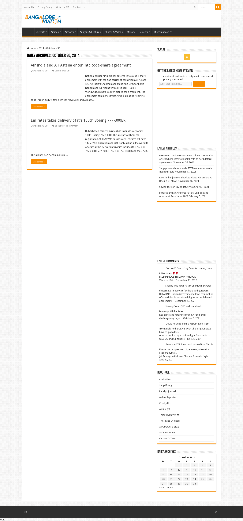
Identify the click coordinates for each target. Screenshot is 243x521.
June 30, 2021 (194, 338)
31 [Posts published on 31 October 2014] (194, 483)
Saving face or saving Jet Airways (177, 186)
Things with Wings (169, 414)
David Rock (172, 323)
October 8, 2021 (192, 318)
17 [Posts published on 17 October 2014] (194, 474)
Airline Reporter (167, 397)
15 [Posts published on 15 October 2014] (179, 474)
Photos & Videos (114, 32)
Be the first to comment (66, 126)
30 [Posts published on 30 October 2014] (186, 483)
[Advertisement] (185, 117)
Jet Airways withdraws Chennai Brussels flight (183, 356)
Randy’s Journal (167, 391)
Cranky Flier (165, 403)
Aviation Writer (167, 432)
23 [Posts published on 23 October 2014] (186, 479)
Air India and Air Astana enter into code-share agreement (81, 65)
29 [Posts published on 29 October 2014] (179, 483)
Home (29, 32)
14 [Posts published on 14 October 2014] (171, 474)
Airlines (55, 32)
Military (131, 32)
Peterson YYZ (173, 344)
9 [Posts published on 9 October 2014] (186, 470)
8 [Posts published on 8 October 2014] (179, 470)
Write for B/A (62, 7)
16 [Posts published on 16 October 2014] (186, 474)
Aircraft (40, 32)
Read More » (39, 106)
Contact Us (78, 7)
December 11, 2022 (186, 280)
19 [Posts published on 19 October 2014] (210, 474)
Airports (69, 32)
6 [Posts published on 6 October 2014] (163, 470)
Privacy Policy (45, 7)
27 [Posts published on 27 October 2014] (163, 483)
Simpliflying (165, 385)
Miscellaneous (161, 32)
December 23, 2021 (185, 300)
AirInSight (164, 409)
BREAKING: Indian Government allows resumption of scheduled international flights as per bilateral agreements (186, 159)
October (50, 48)
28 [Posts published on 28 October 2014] (171, 483)
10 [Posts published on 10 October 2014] (194, 470)
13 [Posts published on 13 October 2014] (163, 474)
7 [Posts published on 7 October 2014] (171, 470)
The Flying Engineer (169, 420)
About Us (29, 7)
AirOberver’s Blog (169, 426)
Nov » (170, 487)
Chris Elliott (165, 379)
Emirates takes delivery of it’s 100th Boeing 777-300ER (78, 120)
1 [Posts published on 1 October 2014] (179, 465)
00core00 (171, 268)
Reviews (143, 32)
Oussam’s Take (167, 438)
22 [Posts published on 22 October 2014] (179, 479)
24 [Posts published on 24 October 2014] (194, 479)
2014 (41, 48)
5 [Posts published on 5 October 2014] (210, 465)
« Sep (162, 487)
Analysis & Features (90, 32)
